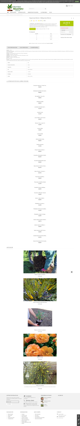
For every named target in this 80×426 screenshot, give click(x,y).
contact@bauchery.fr (61, 416)
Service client (30, 400)
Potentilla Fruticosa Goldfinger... (40, 187)
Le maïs (45, 404)
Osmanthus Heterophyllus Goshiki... (40, 155)
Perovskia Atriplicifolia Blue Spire (40, 160)
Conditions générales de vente (26, 422)
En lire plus (40, 276)
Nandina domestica (40, 144)
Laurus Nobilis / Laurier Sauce (40, 117)
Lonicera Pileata (40, 133)
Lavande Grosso (40, 112)
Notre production (24, 416)
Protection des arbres (11, 417)
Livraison (28, 396)
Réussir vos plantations (47, 397)
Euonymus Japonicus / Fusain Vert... (40, 85)
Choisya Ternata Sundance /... (40, 149)
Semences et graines (33, 12)
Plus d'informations (12, 47)
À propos (22, 414)
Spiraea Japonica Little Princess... (40, 230)
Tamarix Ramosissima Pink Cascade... (40, 241)
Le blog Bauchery (10, 418)
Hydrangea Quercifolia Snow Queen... (40, 90)
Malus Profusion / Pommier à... (40, 171)
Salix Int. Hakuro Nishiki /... (40, 198)
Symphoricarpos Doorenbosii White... (40, 235)
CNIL (61, 2)
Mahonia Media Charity (40, 139)
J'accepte (77, 1)
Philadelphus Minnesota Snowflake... (40, 208)
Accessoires (44, 12)
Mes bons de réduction (38, 418)
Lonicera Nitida (40, 128)
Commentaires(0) (34, 47)
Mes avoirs (36, 415)
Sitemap (22, 423)
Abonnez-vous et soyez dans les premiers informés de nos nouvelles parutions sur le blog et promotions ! (14, 398)
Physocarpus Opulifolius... (40, 176)
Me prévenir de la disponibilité (66, 34)
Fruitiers (9, 416)
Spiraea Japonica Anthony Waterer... (40, 219)
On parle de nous (24, 415)
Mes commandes (37, 414)
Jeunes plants (21, 12)
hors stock (63, 30)
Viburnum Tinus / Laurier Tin (40, 123)
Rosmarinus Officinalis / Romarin (40, 192)
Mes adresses (37, 416)
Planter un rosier (40, 357)
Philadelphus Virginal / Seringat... (40, 214)
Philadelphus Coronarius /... (40, 203)
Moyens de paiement (24, 418)
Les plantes (13, 12)
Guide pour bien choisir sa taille (66, 37)
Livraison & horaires (24, 417)
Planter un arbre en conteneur (40, 274)
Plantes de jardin (10, 414)
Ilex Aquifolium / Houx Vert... (40, 96)
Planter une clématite (40, 385)
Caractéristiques (24, 47)
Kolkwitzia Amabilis (40, 101)
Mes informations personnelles (39, 417)
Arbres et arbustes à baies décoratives (40, 302)
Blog (50, 12)
